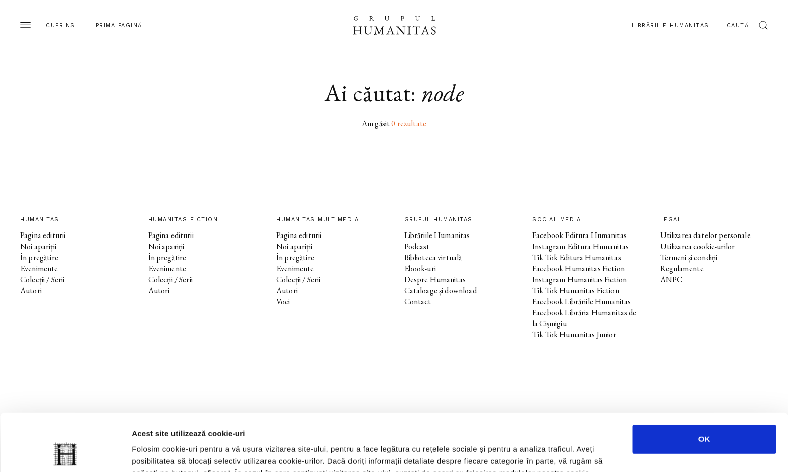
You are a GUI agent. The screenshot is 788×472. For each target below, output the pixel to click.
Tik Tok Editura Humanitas (576, 257)
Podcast (417, 246)
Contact (417, 301)
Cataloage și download (440, 290)
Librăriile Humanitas (670, 25)
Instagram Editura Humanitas (580, 246)
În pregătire (39, 257)
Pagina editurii (42, 235)
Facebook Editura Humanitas (579, 235)
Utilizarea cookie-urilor (697, 246)
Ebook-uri (420, 268)
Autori (31, 290)
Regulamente (682, 268)
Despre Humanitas (435, 279)
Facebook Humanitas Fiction (578, 268)
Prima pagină (119, 25)
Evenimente (39, 268)
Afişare (503, 452)
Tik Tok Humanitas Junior (574, 334)
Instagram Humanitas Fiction (579, 279)
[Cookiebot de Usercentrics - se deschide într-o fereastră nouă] (65, 452)
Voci (283, 301)
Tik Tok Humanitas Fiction (575, 290)
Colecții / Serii (42, 279)
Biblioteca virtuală (433, 257)
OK (704, 385)
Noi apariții (38, 246)
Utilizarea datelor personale (705, 235)
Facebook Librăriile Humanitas (581, 301)
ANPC (671, 279)
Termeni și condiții (689, 257)
